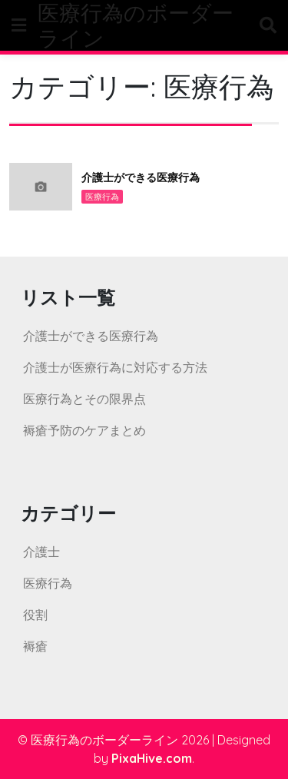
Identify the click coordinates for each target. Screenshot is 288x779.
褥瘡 (35, 646)
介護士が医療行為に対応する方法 (115, 367)
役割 (35, 614)
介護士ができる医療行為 (140, 177)
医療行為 (102, 196)
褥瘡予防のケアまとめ (84, 430)
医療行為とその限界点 (84, 398)
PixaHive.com (151, 758)
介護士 (41, 551)
